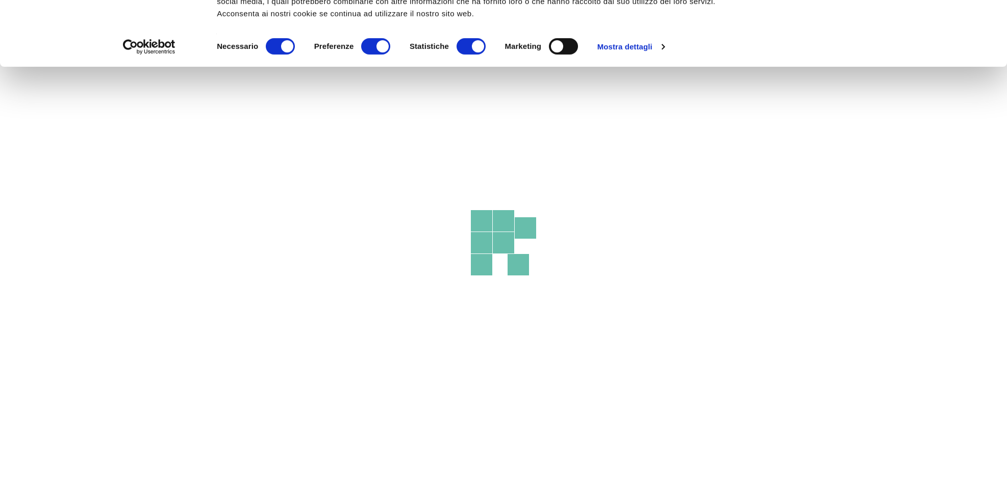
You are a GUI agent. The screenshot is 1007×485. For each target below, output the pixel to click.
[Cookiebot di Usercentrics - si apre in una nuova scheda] (149, 107)
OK (839, 26)
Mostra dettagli (624, 107)
